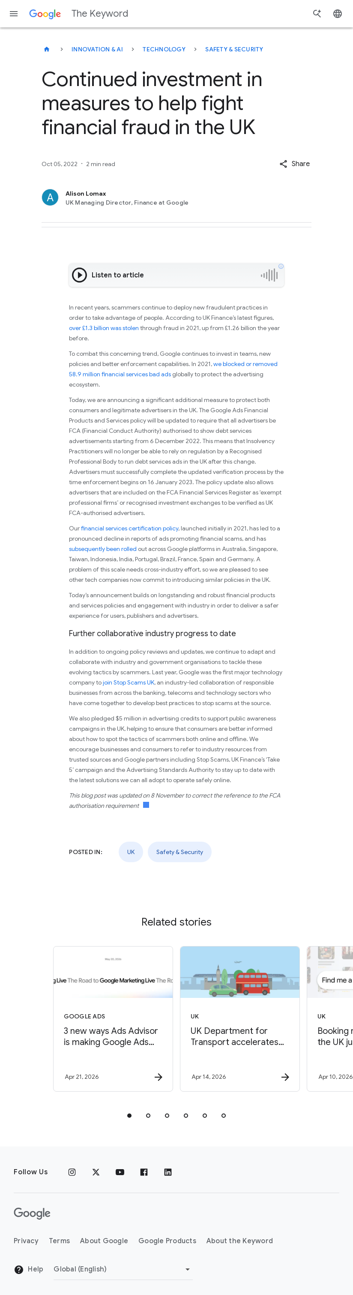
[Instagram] (72, 1172)
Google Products (167, 1241)
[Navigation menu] (13, 13)
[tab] (129, 1115)
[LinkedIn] (168, 1172)
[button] (294, 164)
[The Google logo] (32, 1213)
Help (28, 1270)
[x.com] (96, 1172)
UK (131, 852)
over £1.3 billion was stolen (104, 328)
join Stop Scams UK (128, 682)
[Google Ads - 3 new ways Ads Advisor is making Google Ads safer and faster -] (112, 1019)
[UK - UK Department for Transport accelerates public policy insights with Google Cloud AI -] (239, 1019)
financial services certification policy (129, 528)
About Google (104, 1241)
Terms (59, 1241)
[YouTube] (120, 1172)
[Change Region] (123, 1269)
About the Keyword (239, 1241)
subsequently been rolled (103, 549)
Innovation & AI (97, 49)
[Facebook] (144, 1172)
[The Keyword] (46, 49)
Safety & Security (234, 49)
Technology (164, 49)
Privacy (26, 1241)
